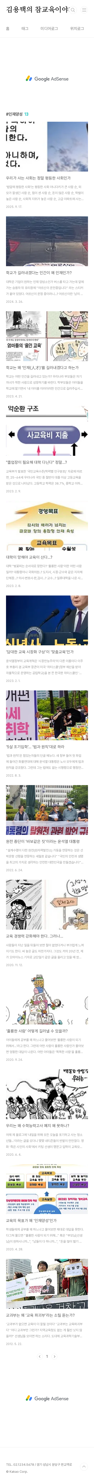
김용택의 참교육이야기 (40, 10)
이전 (40, 1357)
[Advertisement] (47, 79)
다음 (54, 1357)
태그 (25, 28)
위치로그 (77, 28)
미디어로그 (49, 28)
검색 (73, 10)
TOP (84, 1467)
